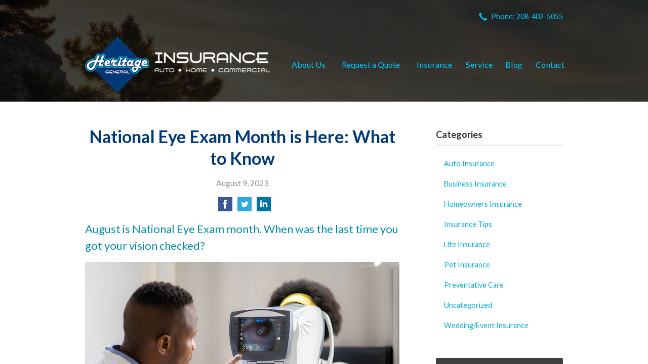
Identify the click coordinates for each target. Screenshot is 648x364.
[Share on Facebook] (225, 207)
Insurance (434, 64)
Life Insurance (467, 244)
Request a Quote (371, 64)
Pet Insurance (467, 264)
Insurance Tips (468, 224)
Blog (513, 64)
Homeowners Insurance (483, 204)
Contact (550, 64)
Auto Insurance (469, 163)
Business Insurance (475, 183)
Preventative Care (474, 285)
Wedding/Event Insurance (486, 325)
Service (479, 64)
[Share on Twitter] (244, 207)
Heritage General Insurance (177, 65)
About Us (309, 64)
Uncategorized (468, 305)
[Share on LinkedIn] (264, 207)
